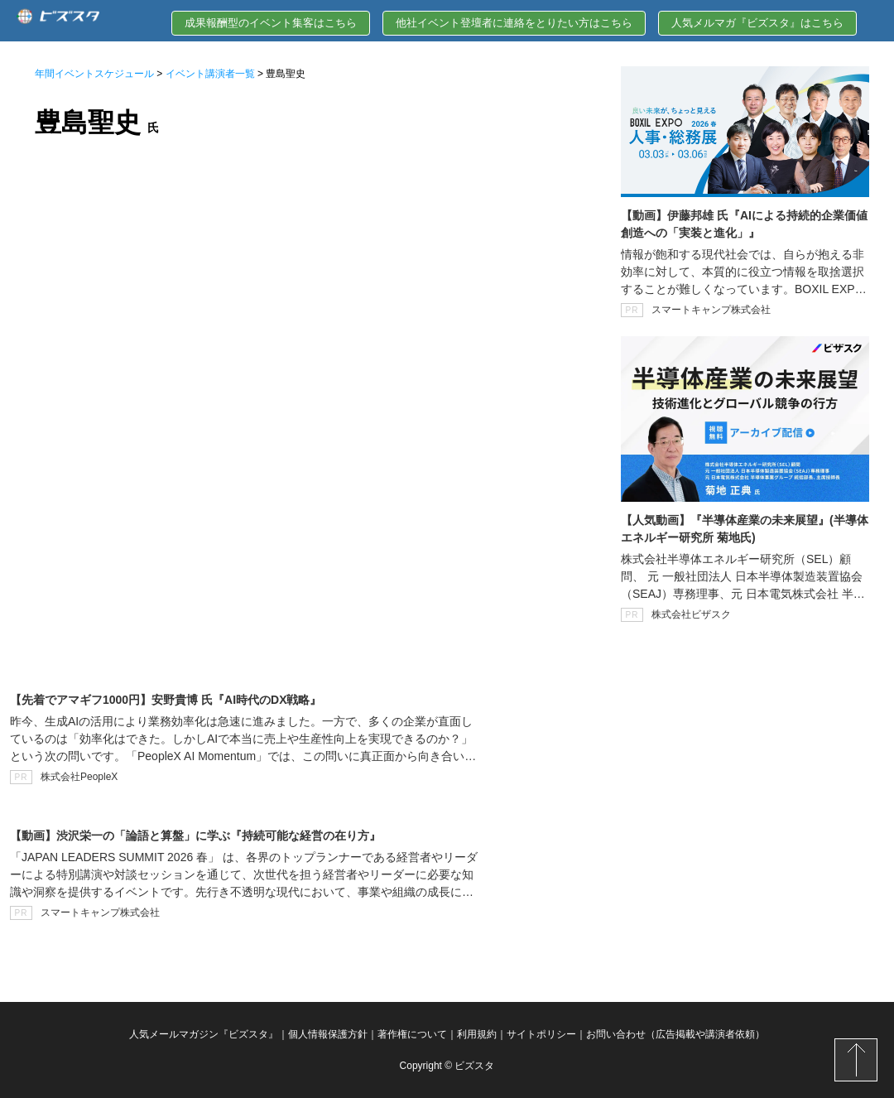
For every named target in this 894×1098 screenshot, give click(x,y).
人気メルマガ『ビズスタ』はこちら (757, 23)
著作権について (412, 1034)
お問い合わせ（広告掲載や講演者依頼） (675, 1034)
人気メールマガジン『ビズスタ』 (203, 1034)
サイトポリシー (541, 1034)
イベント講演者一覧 (210, 73)
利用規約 (477, 1034)
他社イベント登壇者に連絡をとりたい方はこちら (514, 23)
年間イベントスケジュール (94, 73)
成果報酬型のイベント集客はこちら (271, 23)
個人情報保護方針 (328, 1034)
